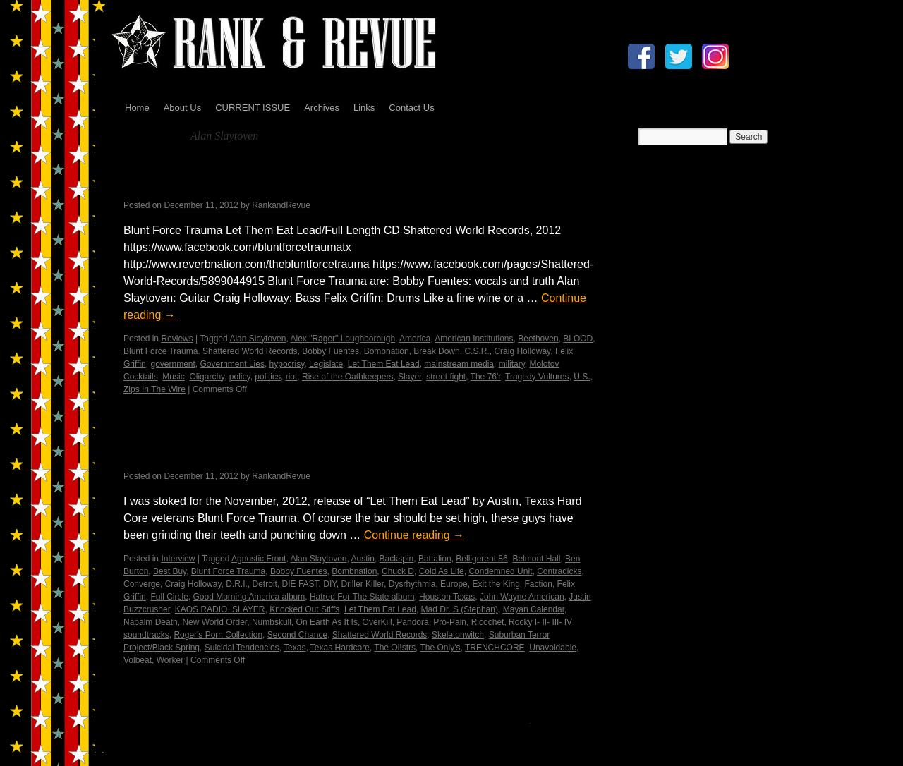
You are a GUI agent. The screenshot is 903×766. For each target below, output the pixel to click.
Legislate (326, 364)
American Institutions (474, 339)
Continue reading (414, 535)
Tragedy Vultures (537, 377)
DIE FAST (300, 584)
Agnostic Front (258, 559)
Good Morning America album (249, 597)
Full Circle (169, 597)
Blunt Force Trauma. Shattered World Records (210, 351)
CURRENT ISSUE (252, 107)
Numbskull (271, 622)
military (512, 364)
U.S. (582, 377)
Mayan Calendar (533, 609)
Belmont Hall (536, 559)
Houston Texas (447, 597)
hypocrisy (287, 364)
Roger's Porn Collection (218, 635)
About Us (182, 107)
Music (173, 377)
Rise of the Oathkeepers (347, 377)
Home (137, 107)
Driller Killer (362, 584)
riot (292, 377)
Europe (454, 584)
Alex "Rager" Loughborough (342, 339)
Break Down (436, 351)
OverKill (377, 622)
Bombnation (386, 351)
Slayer (409, 377)
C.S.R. (476, 351)
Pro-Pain (449, 622)
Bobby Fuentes (330, 351)
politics (268, 377)
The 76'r (486, 377)
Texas (294, 647)
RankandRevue (281, 205)
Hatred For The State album (362, 597)
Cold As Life (441, 571)
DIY (329, 584)
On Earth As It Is (327, 622)
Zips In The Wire (154, 389)
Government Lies (232, 364)
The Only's (440, 647)
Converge (141, 584)
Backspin (397, 559)
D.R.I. (237, 584)
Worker (170, 660)
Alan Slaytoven (257, 339)
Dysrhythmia (412, 584)
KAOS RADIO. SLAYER (220, 609)
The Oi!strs (395, 647)
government (172, 364)
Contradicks (559, 571)
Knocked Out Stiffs (304, 609)
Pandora (412, 622)
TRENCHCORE (495, 647)
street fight (446, 377)
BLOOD (578, 339)
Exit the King (495, 584)
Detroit (265, 584)
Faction (538, 584)
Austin (363, 559)
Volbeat (137, 660)
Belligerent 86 (481, 559)
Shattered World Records (380, 635)
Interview (178, 559)
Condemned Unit (500, 571)
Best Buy (169, 571)
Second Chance (297, 635)
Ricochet (487, 622)
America (414, 339)
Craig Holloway (522, 351)
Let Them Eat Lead (384, 364)
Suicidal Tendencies (242, 647)
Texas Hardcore (340, 647)
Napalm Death (150, 622)
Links (364, 107)
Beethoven (538, 339)
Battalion (435, 559)
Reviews (177, 339)
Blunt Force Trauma (228, 571)
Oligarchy (206, 377)
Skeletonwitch (458, 635)
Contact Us (411, 107)
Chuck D (398, 571)
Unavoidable (552, 647)
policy (239, 377)
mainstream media (459, 364)
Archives (321, 107)
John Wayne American (522, 597)
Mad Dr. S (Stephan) (459, 609)
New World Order (214, 622)
